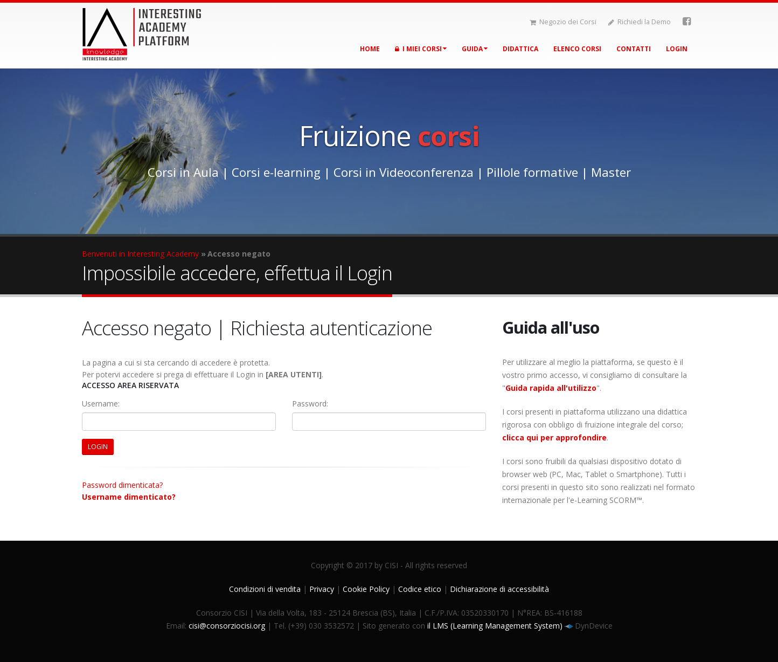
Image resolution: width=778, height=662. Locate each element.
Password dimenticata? (122, 485)
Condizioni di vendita (265, 589)
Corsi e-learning (276, 172)
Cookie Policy (366, 589)
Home (370, 48)
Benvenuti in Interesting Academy (140, 254)
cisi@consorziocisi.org (227, 625)
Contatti (633, 48)
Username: (101, 403)
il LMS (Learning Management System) (496, 625)
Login (676, 48)
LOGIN (98, 446)
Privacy (321, 589)
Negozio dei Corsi (563, 21)
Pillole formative (532, 172)
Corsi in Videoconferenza (404, 172)
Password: (310, 403)
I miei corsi (421, 48)
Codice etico (419, 589)
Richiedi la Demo (639, 21)
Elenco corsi (577, 48)
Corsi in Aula (183, 172)
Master (611, 172)
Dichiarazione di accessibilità (499, 589)
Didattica (520, 48)
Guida (475, 48)
